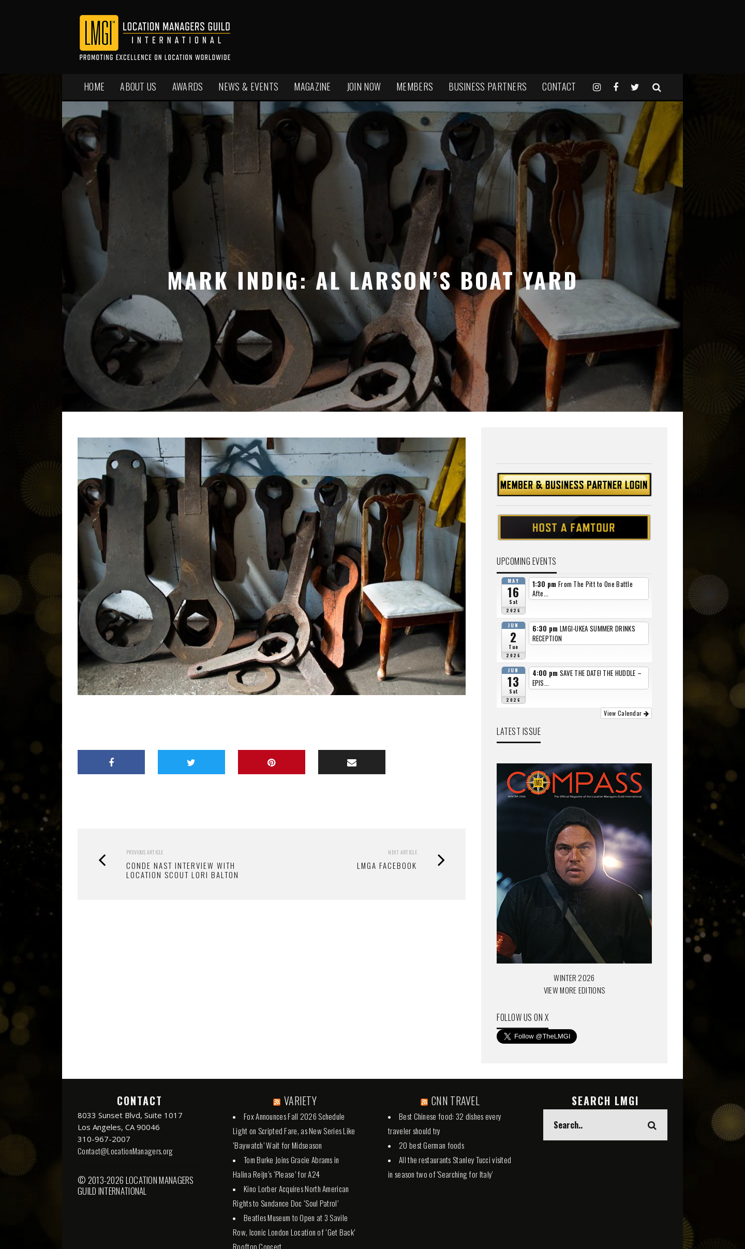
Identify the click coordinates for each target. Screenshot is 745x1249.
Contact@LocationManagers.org (125, 1150)
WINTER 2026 (574, 977)
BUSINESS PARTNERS (488, 86)
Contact (559, 86)
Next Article (402, 852)
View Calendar (626, 713)
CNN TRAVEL (455, 1100)
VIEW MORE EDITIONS (574, 990)
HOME (94, 86)
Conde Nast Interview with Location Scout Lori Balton (182, 870)
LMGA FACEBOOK (387, 865)
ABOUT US (138, 86)
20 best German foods (431, 1145)
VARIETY (300, 1100)
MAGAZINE (312, 86)
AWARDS (187, 86)
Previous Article (144, 852)
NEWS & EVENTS (248, 86)
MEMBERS (414, 86)
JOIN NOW (364, 86)
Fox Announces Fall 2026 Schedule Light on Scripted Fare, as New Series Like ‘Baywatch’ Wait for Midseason (294, 1130)
